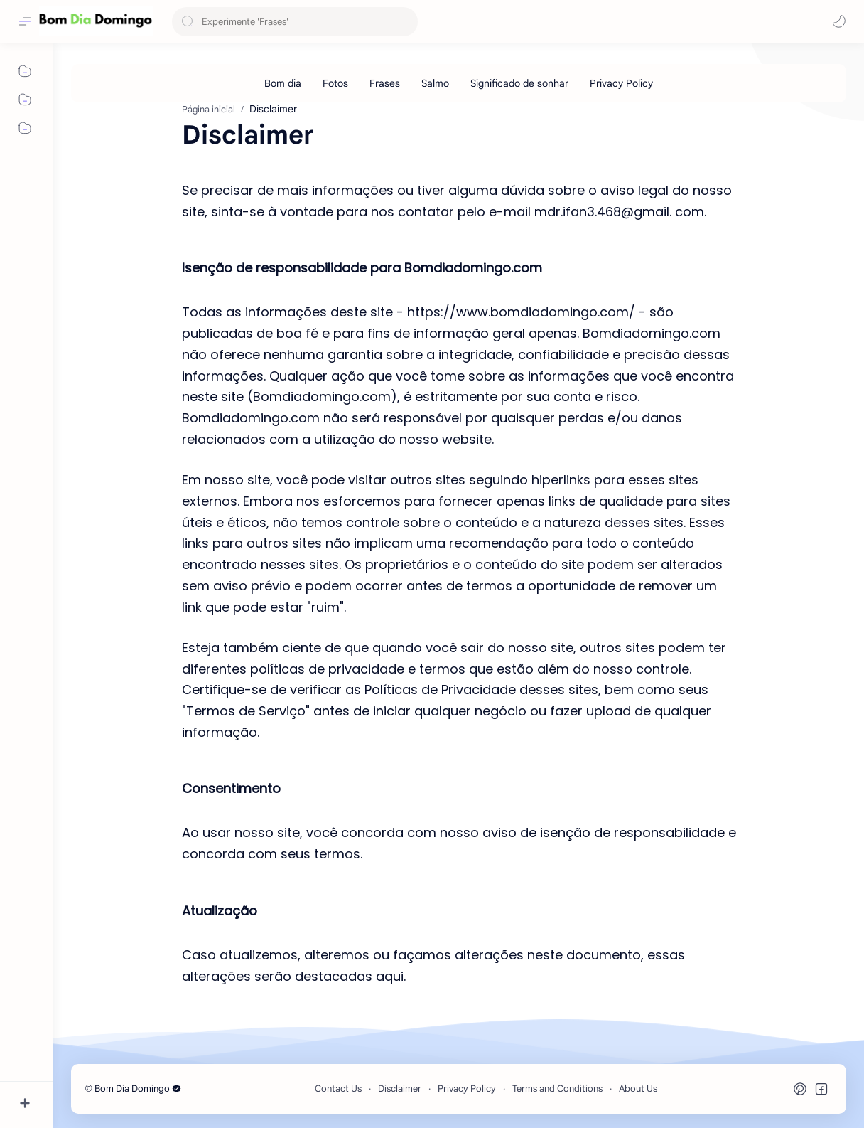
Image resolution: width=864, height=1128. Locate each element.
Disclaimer (399, 1088)
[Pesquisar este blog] (295, 21)
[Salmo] (435, 83)
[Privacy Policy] (621, 83)
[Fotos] (335, 83)
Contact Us (338, 1088)
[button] (839, 21)
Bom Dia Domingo (137, 1088)
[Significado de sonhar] (519, 83)
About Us (638, 1088)
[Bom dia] (282, 83)
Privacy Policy (467, 1088)
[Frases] (384, 83)
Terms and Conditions (557, 1088)
